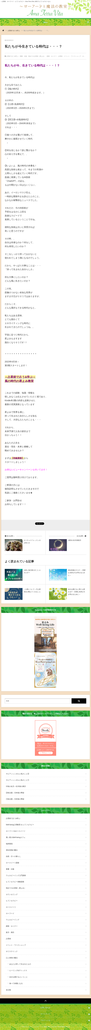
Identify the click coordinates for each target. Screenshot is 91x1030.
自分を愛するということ (18, 977)
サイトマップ (45, 1014)
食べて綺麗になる (16, 983)
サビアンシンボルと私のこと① (17, 780)
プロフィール (45, 1020)
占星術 (60, 56)
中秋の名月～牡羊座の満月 (16, 786)
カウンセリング (12, 894)
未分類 (8, 990)
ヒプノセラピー (12, 901)
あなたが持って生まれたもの (20, 964)
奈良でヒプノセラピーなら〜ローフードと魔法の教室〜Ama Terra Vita (40, 1026)
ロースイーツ (11, 907)
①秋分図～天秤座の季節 (15, 799)
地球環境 (9, 844)
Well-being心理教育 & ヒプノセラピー (20, 825)
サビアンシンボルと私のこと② (17, 774)
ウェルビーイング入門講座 (16, 875)
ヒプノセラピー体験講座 (15, 882)
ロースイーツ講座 (12, 863)
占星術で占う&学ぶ (14, 30)
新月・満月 (10, 932)
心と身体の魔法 (12, 958)
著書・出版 (23, 56)
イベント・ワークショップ (72, 56)
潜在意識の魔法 (12, 850)
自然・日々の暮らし (13, 856)
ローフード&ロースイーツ (15, 831)
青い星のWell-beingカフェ (15, 837)
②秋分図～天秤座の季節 (15, 793)
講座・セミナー (52, 56)
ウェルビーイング (12, 920)
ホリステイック (12, 951)
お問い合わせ (45, 1008)
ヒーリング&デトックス (18, 970)
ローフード (10, 913)
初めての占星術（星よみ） (36, 56)
